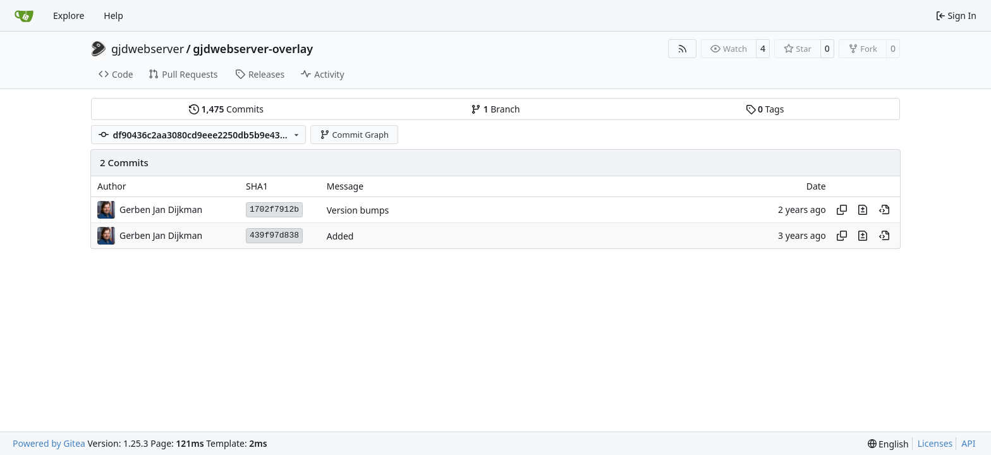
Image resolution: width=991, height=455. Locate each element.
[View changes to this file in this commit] (862, 209)
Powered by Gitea (49, 443)
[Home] (24, 15)
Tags (765, 109)
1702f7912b (274, 209)
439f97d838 (274, 235)
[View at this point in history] (884, 209)
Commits (226, 109)
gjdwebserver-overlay (253, 48)
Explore (68, 15)
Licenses (935, 443)
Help (113, 15)
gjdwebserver (147, 48)
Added (340, 236)
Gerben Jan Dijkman (160, 209)
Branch (495, 109)
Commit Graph (354, 134)
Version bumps (358, 210)
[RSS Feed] (682, 48)
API (968, 443)
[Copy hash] (841, 209)
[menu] (888, 444)
